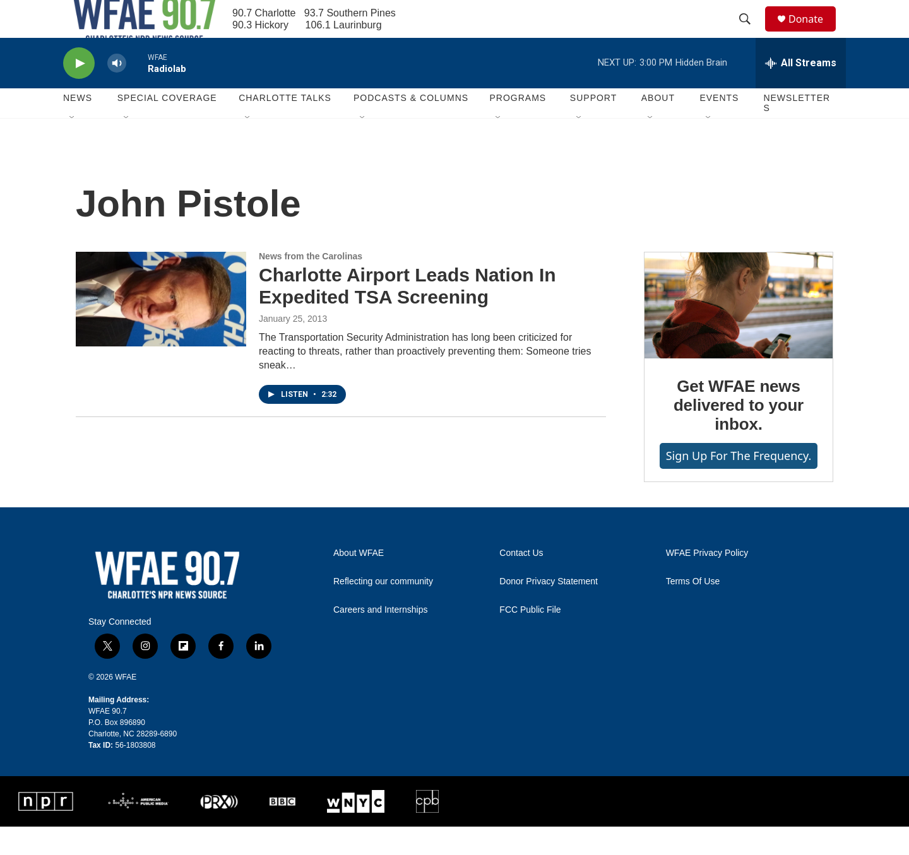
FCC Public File (530, 638)
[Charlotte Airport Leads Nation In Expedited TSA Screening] (161, 327)
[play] (79, 92)
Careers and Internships (380, 638)
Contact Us (521, 581)
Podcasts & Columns (411, 126)
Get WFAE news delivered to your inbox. (739, 433)
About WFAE (358, 581)
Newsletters (796, 131)
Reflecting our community (383, 610)
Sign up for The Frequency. (739, 484)
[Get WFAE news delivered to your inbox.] (739, 334)
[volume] (117, 92)
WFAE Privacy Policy (707, 581)
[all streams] (801, 91)
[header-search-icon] (751, 33)
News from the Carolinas (310, 285)
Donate (813, 33)
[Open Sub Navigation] (73, 146)
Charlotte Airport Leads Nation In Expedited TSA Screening (407, 314)
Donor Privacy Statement (548, 610)
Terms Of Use (693, 610)
